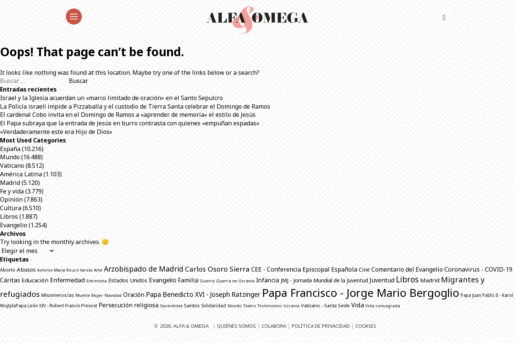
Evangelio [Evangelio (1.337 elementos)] (162, 280)
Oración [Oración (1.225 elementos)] (133, 295)
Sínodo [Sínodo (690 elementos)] (234, 305)
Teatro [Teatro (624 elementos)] (249, 305)
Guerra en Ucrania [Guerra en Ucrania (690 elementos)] (235, 280)
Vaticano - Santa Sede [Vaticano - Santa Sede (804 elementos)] (325, 305)
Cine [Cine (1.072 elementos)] (364, 269)
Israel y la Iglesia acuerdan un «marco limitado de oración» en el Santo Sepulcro (111, 98)
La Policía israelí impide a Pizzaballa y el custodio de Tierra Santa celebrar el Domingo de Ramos (135, 106)
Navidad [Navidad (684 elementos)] (113, 295)
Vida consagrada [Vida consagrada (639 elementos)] (382, 305)
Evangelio (13, 225)
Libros (9, 216)
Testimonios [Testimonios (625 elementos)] (270, 305)
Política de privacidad (321, 326)
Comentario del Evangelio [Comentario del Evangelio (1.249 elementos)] (407, 269)
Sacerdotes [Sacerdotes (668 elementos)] (171, 305)
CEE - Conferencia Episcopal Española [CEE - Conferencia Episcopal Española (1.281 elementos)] (304, 269)
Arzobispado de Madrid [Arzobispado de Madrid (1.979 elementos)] (143, 269)
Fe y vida (12, 191)
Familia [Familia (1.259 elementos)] (188, 280)
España (10, 149)
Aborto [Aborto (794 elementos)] (7, 270)
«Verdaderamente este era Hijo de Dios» (56, 132)
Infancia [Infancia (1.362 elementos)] (267, 280)
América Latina (21, 174)
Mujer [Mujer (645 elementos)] (97, 295)
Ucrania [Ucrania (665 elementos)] (292, 305)
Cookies (365, 326)
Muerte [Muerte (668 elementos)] (83, 295)
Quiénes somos (236, 326)
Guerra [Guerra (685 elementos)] (207, 280)
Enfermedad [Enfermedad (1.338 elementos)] (67, 280)
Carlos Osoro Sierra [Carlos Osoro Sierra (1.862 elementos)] (217, 269)
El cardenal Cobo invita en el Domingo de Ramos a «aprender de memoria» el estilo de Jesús (128, 114)
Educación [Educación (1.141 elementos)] (35, 280)
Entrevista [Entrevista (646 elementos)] (96, 280)
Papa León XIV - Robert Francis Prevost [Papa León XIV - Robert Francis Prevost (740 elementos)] (56, 305)
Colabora (274, 326)
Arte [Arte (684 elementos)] (98, 270)
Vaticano (12, 165)
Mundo (10, 157)
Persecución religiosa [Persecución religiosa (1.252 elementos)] (129, 305)
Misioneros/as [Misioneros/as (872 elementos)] (57, 295)
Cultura (10, 208)
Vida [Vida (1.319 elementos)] (357, 305)
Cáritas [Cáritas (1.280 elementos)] (10, 280)
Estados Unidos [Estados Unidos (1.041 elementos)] (127, 280)
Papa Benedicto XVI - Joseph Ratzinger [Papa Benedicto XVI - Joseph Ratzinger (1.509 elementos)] (203, 294)
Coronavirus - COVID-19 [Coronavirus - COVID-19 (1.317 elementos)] (478, 269)
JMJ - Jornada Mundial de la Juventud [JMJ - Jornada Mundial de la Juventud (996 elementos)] (324, 280)
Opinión (11, 199)
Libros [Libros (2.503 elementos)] (407, 279)
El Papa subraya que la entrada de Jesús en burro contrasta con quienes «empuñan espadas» (129, 123)
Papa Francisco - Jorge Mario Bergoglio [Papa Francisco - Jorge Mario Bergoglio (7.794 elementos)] (360, 292)
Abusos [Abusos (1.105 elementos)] (26, 269)
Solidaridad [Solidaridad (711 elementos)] (213, 305)
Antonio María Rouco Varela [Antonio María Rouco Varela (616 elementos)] (64, 270)
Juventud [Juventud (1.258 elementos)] (382, 280)
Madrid (10, 183)
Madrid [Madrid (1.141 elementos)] (429, 280)
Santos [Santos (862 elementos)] (192, 305)
